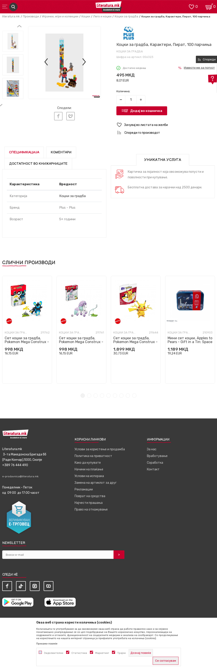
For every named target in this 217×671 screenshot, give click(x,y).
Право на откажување (91, 509)
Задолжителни (53, 653)
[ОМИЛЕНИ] (191, 6)
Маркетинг (102, 653)
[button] (165, 125)
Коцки (85, 16)
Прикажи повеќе (46, 643)
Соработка (155, 463)
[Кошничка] (209, 6)
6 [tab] (115, 395)
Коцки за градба (126, 16)
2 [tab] (89, 395)
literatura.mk (11, 16)
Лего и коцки (102, 16)
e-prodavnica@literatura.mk (20, 476)
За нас (151, 449)
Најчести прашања (89, 503)
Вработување (157, 456)
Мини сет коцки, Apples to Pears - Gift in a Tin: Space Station (190, 342)
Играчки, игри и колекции (60, 16)
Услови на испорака (89, 476)
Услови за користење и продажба (100, 449)
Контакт (153, 469)
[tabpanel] (27, 330)
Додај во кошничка (146, 111)
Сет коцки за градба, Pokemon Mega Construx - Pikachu (135, 342)
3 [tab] (95, 395)
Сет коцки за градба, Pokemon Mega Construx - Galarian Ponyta (81, 342)
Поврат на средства (90, 496)
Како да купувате (88, 463)
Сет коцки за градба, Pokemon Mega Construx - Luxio (27, 342)
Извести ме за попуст (199, 67)
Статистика (79, 653)
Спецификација (24, 152)
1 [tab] (83, 395)
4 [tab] (102, 395)
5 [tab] (108, 395)
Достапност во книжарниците (38, 164)
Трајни (121, 653)
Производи (31, 16)
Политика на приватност (93, 456)
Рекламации (84, 489)
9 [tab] (134, 395)
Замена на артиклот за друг (96, 483)
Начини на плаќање (89, 469)
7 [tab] (121, 395)
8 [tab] (128, 395)
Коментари (61, 152)
